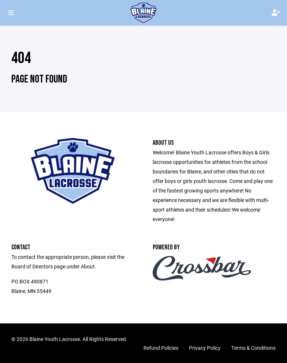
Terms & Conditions (253, 347)
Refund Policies (161, 347)
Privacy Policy (205, 347)
